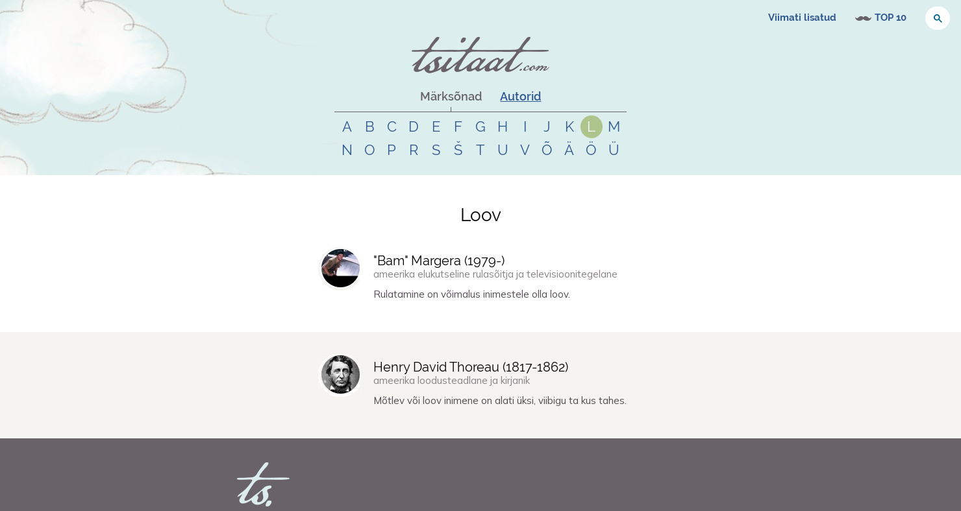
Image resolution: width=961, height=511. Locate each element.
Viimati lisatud (802, 17)
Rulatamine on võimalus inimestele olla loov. (471, 294)
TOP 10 (890, 17)
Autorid (520, 96)
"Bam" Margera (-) (439, 260)
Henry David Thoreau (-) (470, 367)
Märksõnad (451, 96)
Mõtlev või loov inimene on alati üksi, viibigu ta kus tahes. (500, 400)
